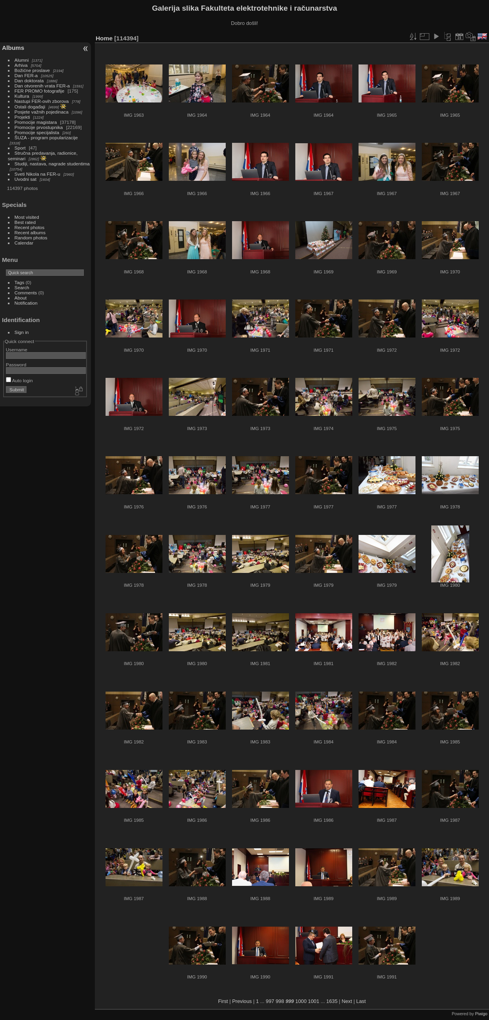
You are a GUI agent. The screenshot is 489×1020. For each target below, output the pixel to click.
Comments (26, 292)
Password (16, 364)
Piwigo (481, 1013)
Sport (20, 147)
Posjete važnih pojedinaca (42, 111)
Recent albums (30, 232)
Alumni (22, 60)
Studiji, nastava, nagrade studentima (52, 163)
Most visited (27, 217)
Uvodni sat (26, 179)
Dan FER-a (26, 75)
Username (16, 349)
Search (22, 287)
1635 (331, 1001)
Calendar (24, 242)
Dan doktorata (29, 80)
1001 (313, 1001)
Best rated (25, 222)
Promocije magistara (36, 122)
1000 (300, 1001)
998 (280, 1001)
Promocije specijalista (37, 132)
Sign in (22, 332)
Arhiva (21, 65)
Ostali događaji (30, 106)
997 (270, 1001)
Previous (242, 1001)
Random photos (31, 237)
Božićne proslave (32, 70)
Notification (26, 302)
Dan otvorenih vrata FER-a (42, 85)
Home (104, 38)
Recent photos (30, 227)
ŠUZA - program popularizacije (46, 137)
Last (361, 1001)
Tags (20, 282)
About (21, 297)
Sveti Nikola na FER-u (37, 173)
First (223, 1001)
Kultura (22, 96)
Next (347, 1001)
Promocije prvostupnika (39, 127)
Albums (13, 47)
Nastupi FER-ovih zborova (42, 101)
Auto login (19, 380)
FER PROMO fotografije (39, 90)
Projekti (22, 116)
